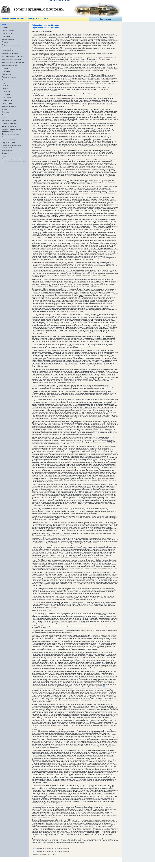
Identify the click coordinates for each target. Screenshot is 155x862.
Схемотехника (7, 103)
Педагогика (6, 71)
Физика (4, 109)
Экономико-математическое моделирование (11, 130)
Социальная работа (8, 143)
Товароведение (7, 150)
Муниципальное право (9, 65)
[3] (41, 701)
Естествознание (7, 51)
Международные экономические (13, 62)
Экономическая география (11, 134)
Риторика (5, 88)
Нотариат (5, 68)
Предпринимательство (9, 77)
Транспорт (5, 153)
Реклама (5, 86)
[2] (104, 686)
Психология (6, 80)
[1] (100, 663)
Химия (4, 118)
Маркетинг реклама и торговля (12, 56)
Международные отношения (11, 59)
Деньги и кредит (7, 48)
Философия (6, 112)
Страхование (6, 97)
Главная (5, 27)
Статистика (6, 94)
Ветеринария (6, 36)
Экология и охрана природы (11, 159)
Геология (5, 42)
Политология (6, 74)
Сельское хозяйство (9, 140)
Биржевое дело (7, 33)
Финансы (5, 115)
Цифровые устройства (9, 123)
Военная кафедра (8, 39)
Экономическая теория (10, 137)
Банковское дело (8, 30)
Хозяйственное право (9, 121)
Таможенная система (9, 106)
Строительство (7, 100)
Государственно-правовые (11, 45)
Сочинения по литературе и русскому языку (11, 146)
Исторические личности (10, 53)
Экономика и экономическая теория (14, 162)
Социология (6, 91)
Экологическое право (9, 126)
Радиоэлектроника (8, 83)
